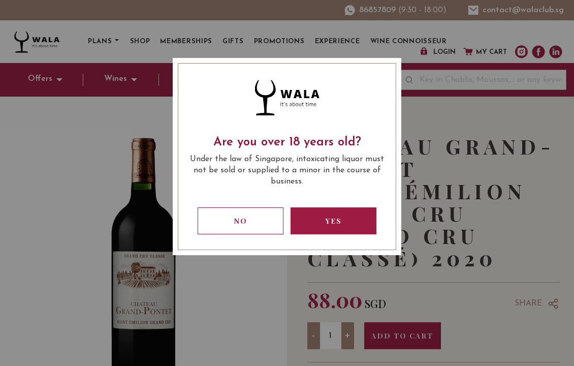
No (240, 221)
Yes (334, 221)
